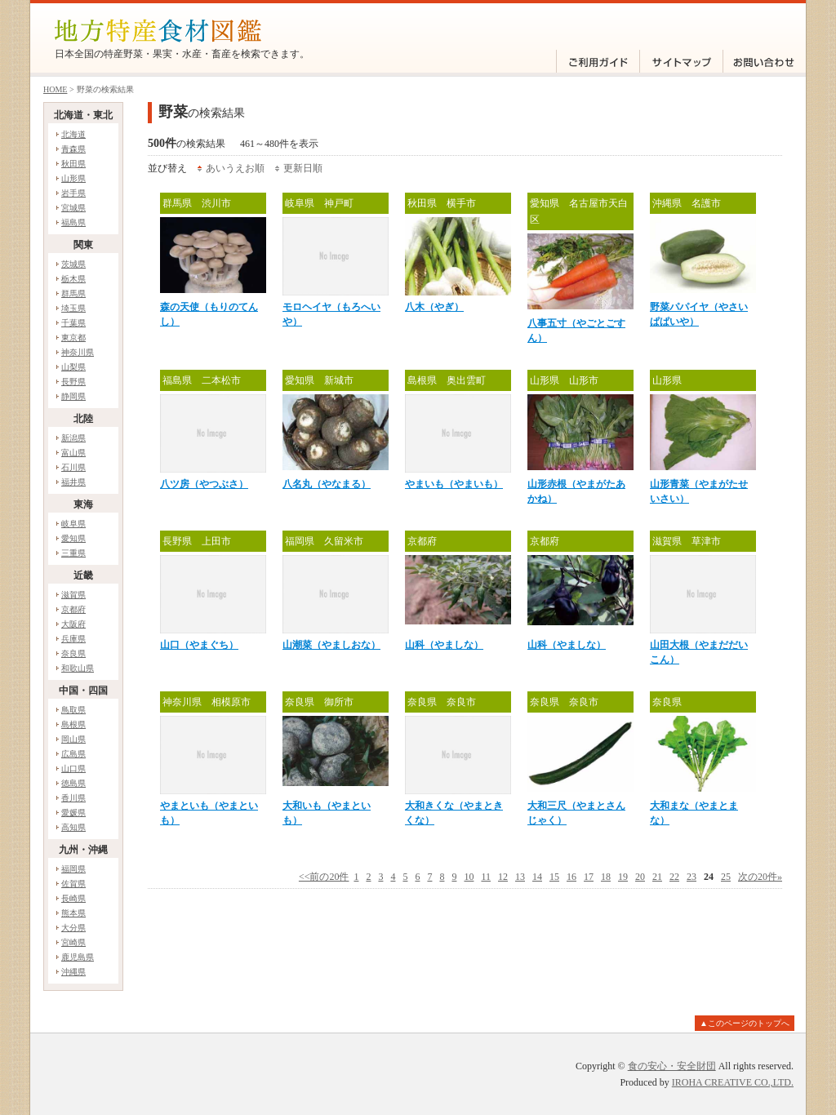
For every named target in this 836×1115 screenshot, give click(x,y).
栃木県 (73, 278)
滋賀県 (73, 594)
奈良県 (73, 653)
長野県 (73, 381)
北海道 (73, 134)
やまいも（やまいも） (454, 484)
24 (709, 876)
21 (657, 876)
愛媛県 (73, 812)
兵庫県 (73, 638)
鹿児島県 (77, 957)
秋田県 (73, 163)
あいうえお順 (235, 168)
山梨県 (73, 366)
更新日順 (302, 168)
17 (589, 876)
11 (486, 876)
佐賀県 (73, 883)
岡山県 (73, 739)
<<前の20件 (324, 876)
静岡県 (73, 396)
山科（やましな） (444, 645)
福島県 (73, 222)
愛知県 (73, 538)
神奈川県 (77, 352)
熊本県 (73, 912)
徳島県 (73, 783)
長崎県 (73, 898)
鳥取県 (73, 709)
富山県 (73, 452)
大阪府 (73, 624)
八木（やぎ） (434, 307)
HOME (55, 89)
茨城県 (73, 264)
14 (537, 876)
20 (640, 876)
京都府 (73, 609)
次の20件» (760, 876)
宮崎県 (73, 942)
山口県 (73, 768)
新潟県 (73, 437)
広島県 (73, 753)
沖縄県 (73, 971)
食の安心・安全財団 (672, 1066)
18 (606, 876)
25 (726, 876)
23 (691, 876)
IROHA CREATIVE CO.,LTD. (733, 1082)
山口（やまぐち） (199, 645)
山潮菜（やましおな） (331, 645)
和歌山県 (77, 668)
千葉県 (73, 322)
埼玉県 (73, 308)
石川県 (73, 467)
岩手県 (73, 193)
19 (623, 876)
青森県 (73, 148)
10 (469, 876)
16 (571, 876)
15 (554, 876)
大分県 (73, 927)
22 (674, 876)
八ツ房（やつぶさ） (204, 484)
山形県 (73, 178)
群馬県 (73, 293)
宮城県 (73, 207)
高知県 (73, 827)
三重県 (73, 553)
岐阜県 (73, 523)
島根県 (73, 724)
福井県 (73, 482)
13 (520, 876)
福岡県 (73, 868)
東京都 (73, 337)
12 (503, 876)
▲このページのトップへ (744, 1023)
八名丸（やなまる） (326, 484)
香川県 (73, 797)
